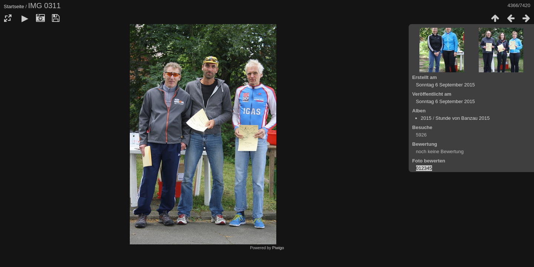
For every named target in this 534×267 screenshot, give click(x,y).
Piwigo (278, 247)
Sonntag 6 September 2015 (445, 85)
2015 (426, 118)
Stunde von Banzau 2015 (462, 118)
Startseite (14, 6)
